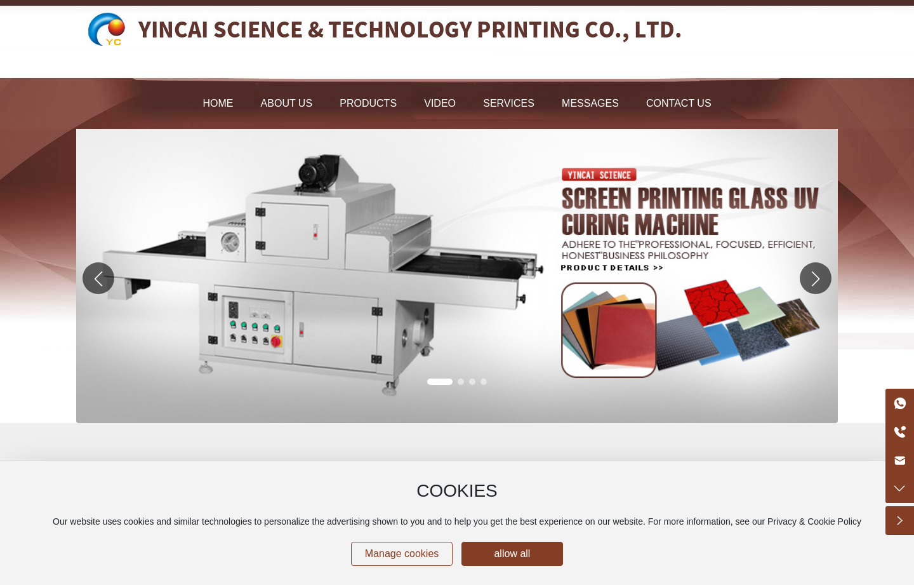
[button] (815, 278)
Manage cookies (402, 553)
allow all (512, 553)
